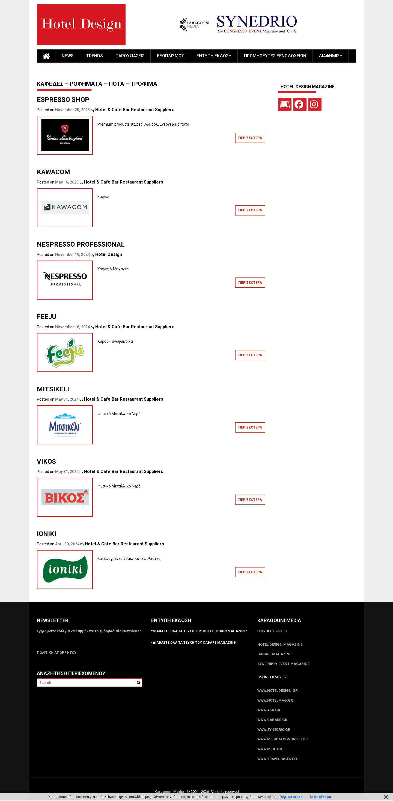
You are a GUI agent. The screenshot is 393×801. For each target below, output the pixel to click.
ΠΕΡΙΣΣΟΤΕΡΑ (250, 138)
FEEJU (46, 317)
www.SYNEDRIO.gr (273, 730)
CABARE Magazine (274, 654)
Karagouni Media (169, 792)
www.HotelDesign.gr (277, 691)
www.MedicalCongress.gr (282, 740)
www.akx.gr (268, 710)
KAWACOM (53, 172)
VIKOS (46, 461)
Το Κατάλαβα (320, 797)
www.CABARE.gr (272, 720)
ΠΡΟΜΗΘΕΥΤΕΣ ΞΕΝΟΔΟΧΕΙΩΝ (275, 55)
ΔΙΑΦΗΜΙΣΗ (331, 55)
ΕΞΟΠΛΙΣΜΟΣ (170, 55)
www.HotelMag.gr (275, 701)
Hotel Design (108, 254)
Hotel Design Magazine (279, 644)
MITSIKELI (53, 389)
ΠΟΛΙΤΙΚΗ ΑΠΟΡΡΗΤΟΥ (56, 653)
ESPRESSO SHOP (63, 100)
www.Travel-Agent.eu (278, 760)
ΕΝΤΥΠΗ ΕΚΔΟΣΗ (213, 55)
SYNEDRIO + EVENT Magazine (283, 664)
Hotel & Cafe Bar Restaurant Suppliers (134, 109)
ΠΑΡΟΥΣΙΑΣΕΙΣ (129, 55)
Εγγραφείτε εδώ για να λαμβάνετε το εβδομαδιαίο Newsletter (89, 631)
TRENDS (94, 55)
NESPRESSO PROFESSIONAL (81, 244)
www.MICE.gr (269, 750)
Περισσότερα (291, 797)
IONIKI (46, 534)
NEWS (68, 55)
